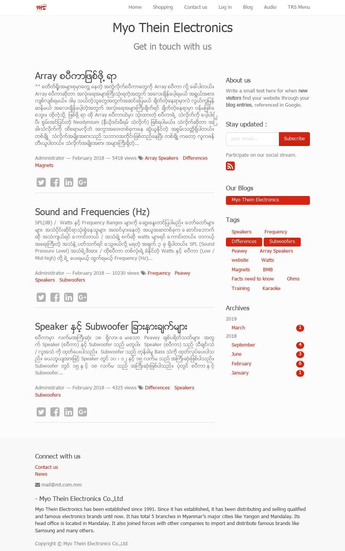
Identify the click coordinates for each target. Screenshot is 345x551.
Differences (195, 158)
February (268, 364)
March (268, 328)
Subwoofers (72, 280)
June (268, 354)
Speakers (45, 280)
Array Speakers (161, 158)
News (41, 474)
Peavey (182, 273)
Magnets (44, 165)
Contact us (46, 467)
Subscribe (294, 139)
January (268, 373)
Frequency (159, 273)
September (268, 345)
